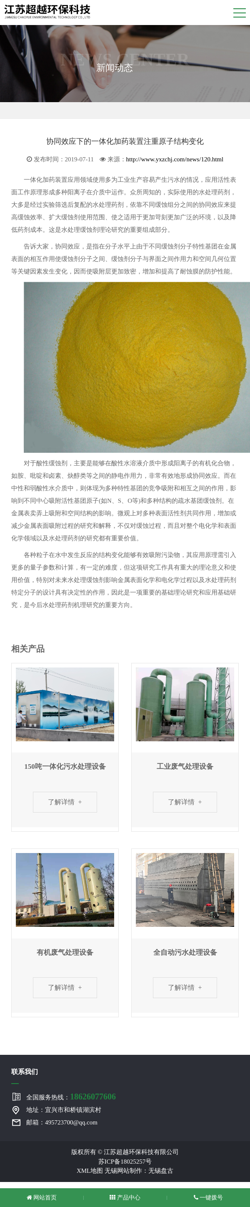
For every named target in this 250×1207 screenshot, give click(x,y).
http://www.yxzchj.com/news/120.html (175, 159)
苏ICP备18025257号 (125, 1161)
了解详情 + (65, 802)
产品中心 (125, 1197)
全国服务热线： (71, 1096)
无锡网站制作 (123, 1170)
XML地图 (90, 1170)
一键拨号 (208, 1197)
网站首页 (42, 1197)
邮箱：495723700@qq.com (62, 1122)
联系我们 (24, 1071)
